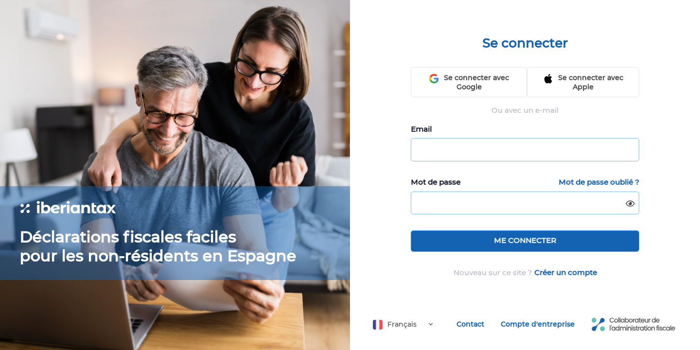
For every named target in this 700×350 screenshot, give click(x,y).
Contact (470, 324)
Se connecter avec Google (469, 82)
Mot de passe (435, 182)
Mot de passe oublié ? (599, 182)
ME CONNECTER (525, 240)
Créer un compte (565, 272)
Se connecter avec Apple (583, 82)
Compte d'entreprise (538, 324)
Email (421, 129)
